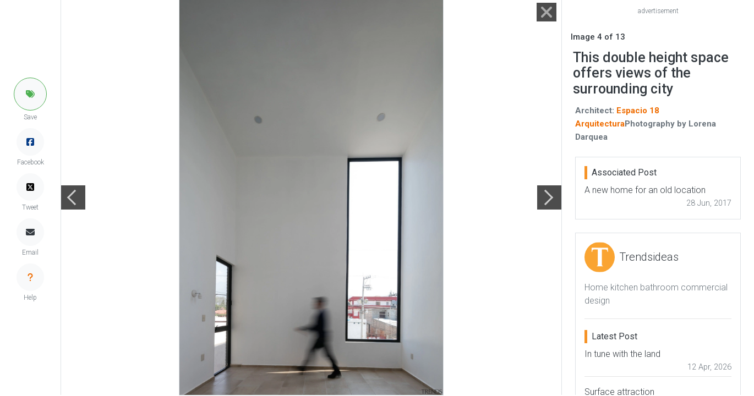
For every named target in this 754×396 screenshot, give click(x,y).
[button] (30, 94)
